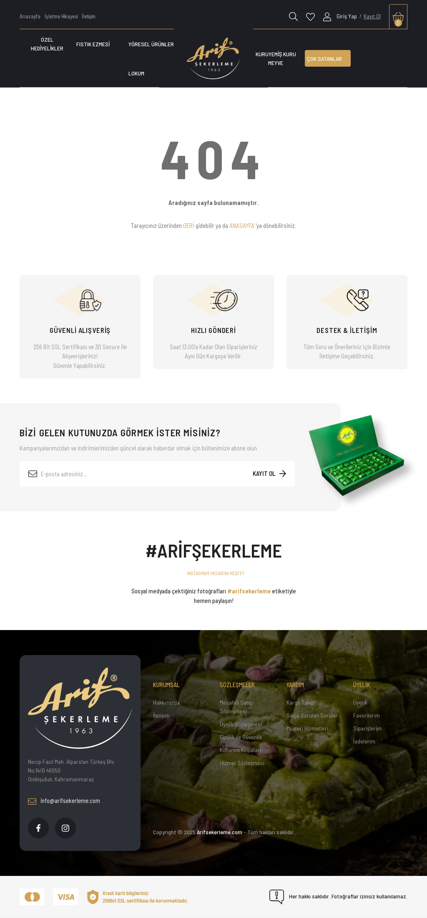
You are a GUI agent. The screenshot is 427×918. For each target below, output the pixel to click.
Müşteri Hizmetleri (307, 728)
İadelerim (364, 741)
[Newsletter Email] (157, 473)
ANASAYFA (241, 225)
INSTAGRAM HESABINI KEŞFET (216, 573)
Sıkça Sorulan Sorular (312, 715)
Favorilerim (366, 715)
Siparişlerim (367, 728)
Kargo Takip (300, 702)
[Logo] (213, 58)
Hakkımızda (166, 702)
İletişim (161, 715)
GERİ (188, 225)
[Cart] (398, 16)
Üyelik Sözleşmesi (241, 724)
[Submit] (269, 473)
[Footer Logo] (80, 708)
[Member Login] (340, 16)
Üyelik (360, 702)
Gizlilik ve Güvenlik (241, 736)
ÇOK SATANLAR (324, 58)
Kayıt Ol (372, 16)
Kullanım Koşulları (240, 749)
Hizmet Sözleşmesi (242, 762)
